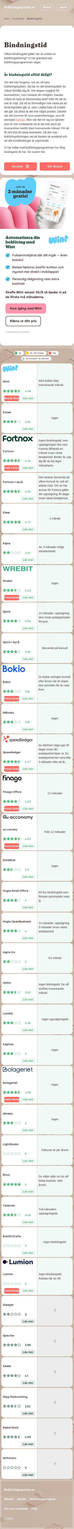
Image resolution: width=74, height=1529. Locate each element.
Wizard (47, 7)
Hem (6, 18)
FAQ (34, 1508)
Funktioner (18, 18)
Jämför (63, 7)
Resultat (20, 166)
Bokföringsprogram (43, 1499)
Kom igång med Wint (26, 308)
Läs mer (28, 398)
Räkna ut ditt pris (23, 321)
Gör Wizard (54, 166)
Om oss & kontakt (16, 1508)
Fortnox (20, 119)
